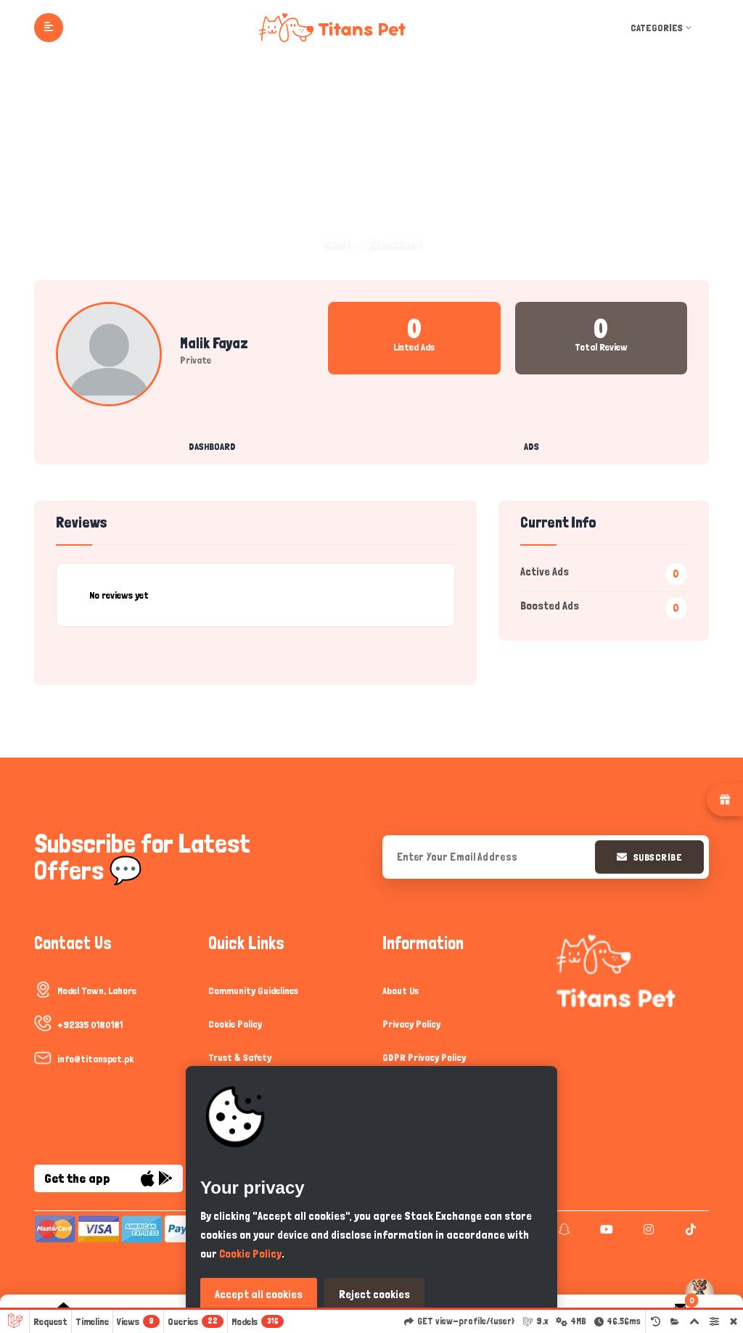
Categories (662, 27)
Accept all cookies (259, 1294)
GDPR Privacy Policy (424, 1057)
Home (337, 243)
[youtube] (604, 1229)
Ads (531, 446)
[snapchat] (562, 1229)
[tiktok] (689, 1229)
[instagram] (647, 1229)
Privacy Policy (411, 1024)
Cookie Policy (235, 1024)
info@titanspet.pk (95, 1059)
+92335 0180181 (90, 1024)
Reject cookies (374, 1294)
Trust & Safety (239, 1057)
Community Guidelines (253, 990)
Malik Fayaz (214, 343)
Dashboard (212, 446)
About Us (400, 990)
